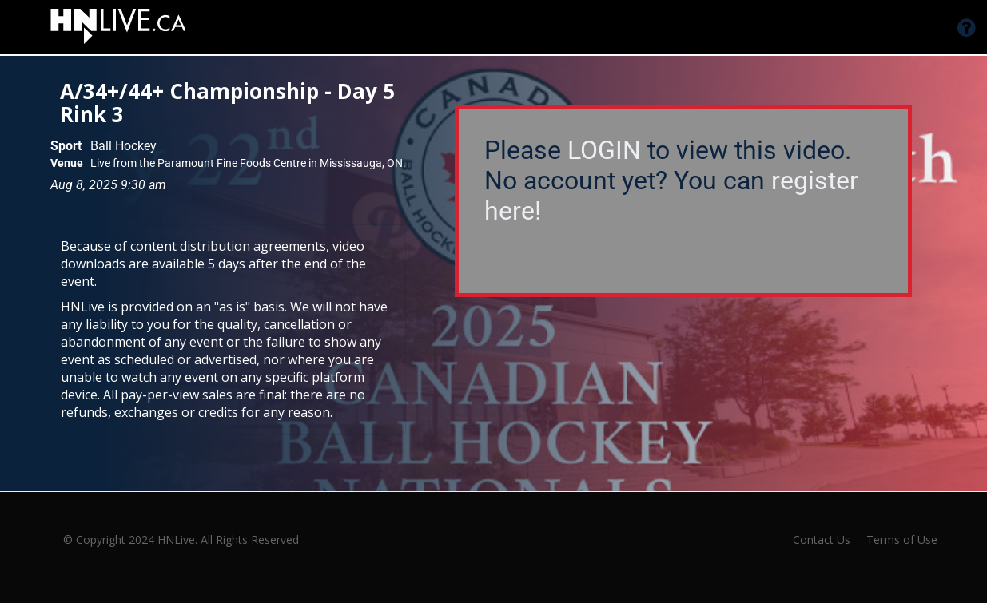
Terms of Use (901, 539)
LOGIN (604, 150)
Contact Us (821, 539)
